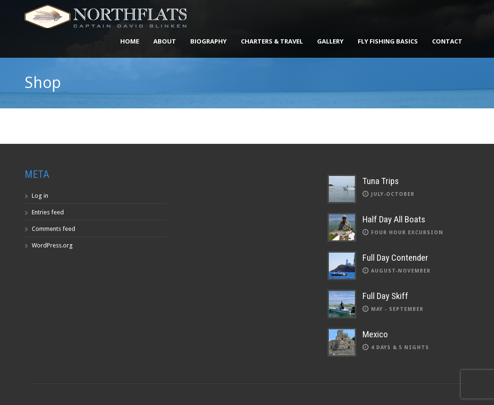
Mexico (375, 334)
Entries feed (48, 212)
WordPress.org (52, 245)
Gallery (330, 41)
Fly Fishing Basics (388, 41)
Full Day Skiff (385, 296)
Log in (40, 195)
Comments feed (53, 228)
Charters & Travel (272, 41)
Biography (208, 41)
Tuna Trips (380, 181)
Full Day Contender (395, 257)
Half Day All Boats (393, 219)
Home (129, 41)
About (164, 41)
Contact (447, 41)
